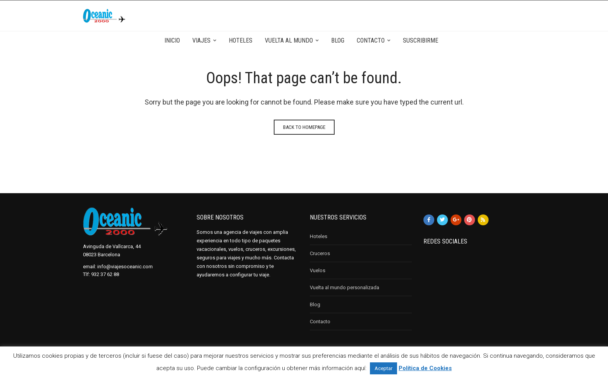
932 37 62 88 (105, 274)
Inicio (172, 40)
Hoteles (240, 40)
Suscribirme (420, 40)
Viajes (201, 40)
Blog (337, 40)
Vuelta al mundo (289, 40)
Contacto (371, 40)
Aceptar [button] (383, 368)
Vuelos (317, 270)
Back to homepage (304, 127)
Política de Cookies (425, 368)
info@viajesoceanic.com (125, 266)
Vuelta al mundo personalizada (344, 287)
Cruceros (320, 253)
